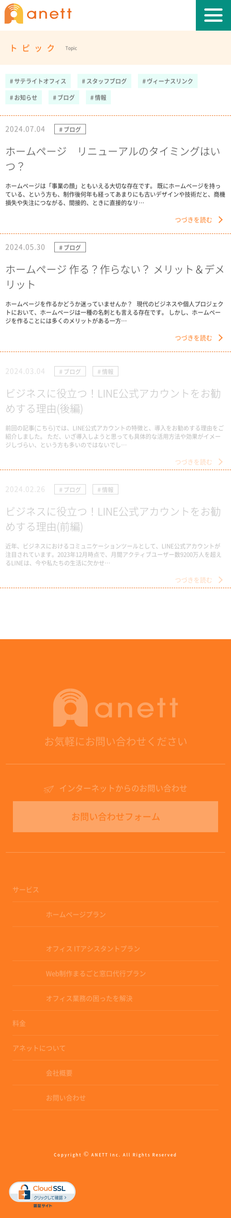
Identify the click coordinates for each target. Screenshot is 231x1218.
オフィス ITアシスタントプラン (93, 950)
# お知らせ (23, 97)
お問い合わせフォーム (115, 818)
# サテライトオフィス (38, 81)
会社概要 (59, 1075)
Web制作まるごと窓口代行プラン (96, 975)
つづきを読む (193, 219)
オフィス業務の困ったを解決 (89, 1000)
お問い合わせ (66, 1099)
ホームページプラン (76, 916)
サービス (25, 891)
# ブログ (64, 97)
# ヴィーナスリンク (167, 81)
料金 (19, 1025)
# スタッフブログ (104, 81)
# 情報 (98, 97)
